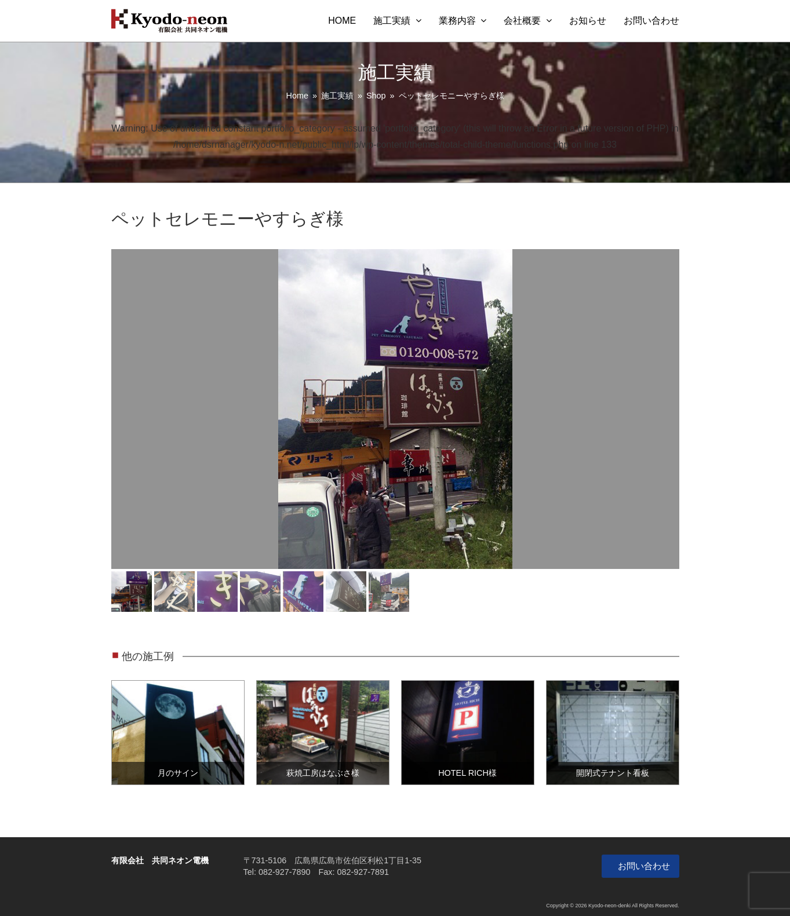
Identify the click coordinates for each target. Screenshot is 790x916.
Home (297, 95)
